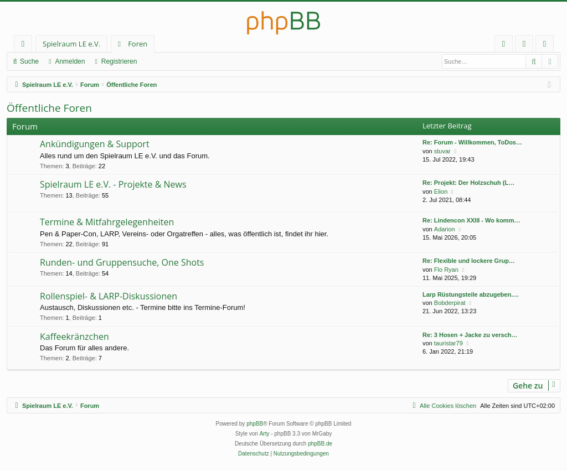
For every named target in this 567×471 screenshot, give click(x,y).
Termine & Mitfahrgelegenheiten (107, 222)
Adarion (444, 229)
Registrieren (119, 61)
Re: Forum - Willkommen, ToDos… (472, 142)
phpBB (254, 424)
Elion (440, 191)
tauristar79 (448, 343)
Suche (29, 61)
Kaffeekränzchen (74, 336)
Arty (265, 434)
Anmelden (70, 61)
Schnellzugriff (25, 46)
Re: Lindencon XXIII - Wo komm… (471, 220)
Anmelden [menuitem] (527, 46)
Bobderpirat (450, 302)
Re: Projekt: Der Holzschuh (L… (468, 182)
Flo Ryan (446, 269)
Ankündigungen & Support (95, 144)
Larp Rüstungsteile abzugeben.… (470, 294)
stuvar (442, 151)
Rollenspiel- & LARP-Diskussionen (108, 296)
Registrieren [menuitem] (547, 46)
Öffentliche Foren (49, 108)
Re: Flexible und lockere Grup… (468, 260)
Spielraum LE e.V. (71, 44)
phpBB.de (320, 444)
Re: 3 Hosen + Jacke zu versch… (470, 335)
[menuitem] (503, 44)
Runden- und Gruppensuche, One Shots (122, 262)
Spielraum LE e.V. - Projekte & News (113, 184)
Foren (137, 44)
